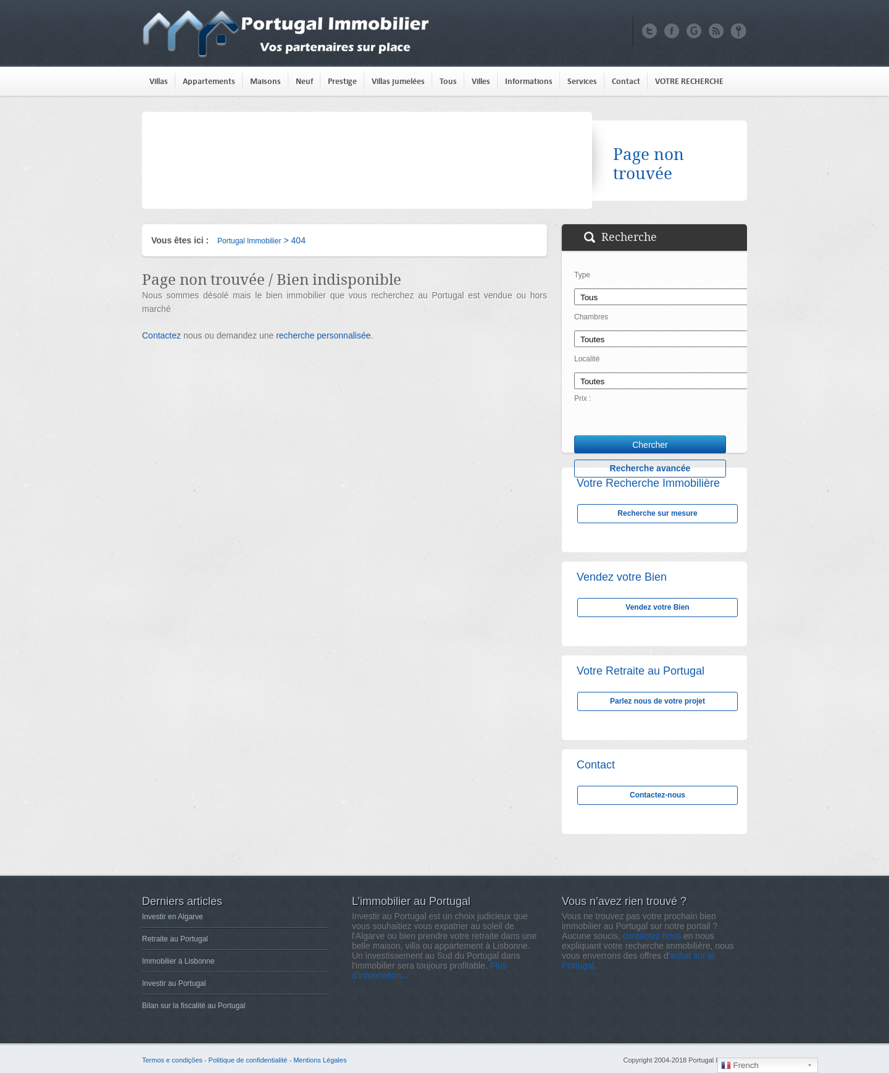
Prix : (582, 398)
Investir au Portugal (174, 983)
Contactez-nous (657, 795)
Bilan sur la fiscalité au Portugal (193, 1005)
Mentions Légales (319, 1060)
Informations (529, 81)
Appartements (209, 81)
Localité (586, 359)
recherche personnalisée (323, 335)
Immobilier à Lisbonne (178, 961)
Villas (158, 81)
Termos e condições (172, 1060)
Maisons (265, 81)
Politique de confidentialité (248, 1060)
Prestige (342, 81)
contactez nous (652, 936)
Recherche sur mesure (657, 513)
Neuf (304, 81)
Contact (626, 81)
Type (582, 275)
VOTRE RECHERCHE (689, 81)
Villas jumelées (398, 81)
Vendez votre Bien (657, 607)
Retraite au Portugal (175, 939)
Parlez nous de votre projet (657, 701)
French (740, 1066)
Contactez (161, 335)
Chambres (591, 317)
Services (582, 81)
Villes (481, 81)
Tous (448, 81)
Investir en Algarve (172, 916)
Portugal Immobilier (249, 241)
